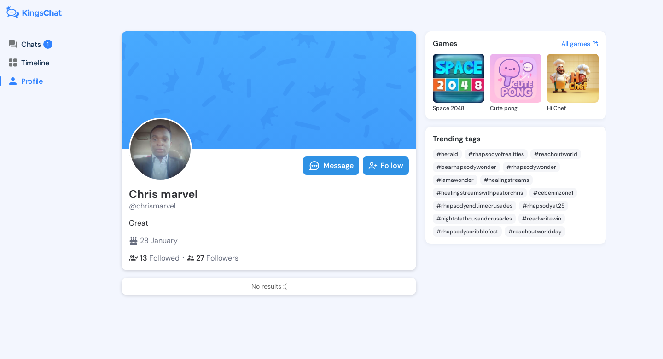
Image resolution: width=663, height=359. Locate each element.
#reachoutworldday (535, 231)
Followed (154, 258)
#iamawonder (455, 180)
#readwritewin (541, 218)
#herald (447, 154)
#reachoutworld (555, 154)
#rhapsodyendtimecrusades (474, 205)
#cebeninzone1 (553, 193)
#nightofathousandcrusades (474, 218)
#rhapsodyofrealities (496, 154)
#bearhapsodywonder (466, 167)
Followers (212, 258)
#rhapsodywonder (531, 167)
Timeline (28, 62)
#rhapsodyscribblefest (467, 231)
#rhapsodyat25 (543, 205)
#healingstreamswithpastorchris (479, 193)
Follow (385, 165)
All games (580, 44)
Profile (21, 81)
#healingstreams (506, 180)
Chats (29, 44)
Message (331, 165)
